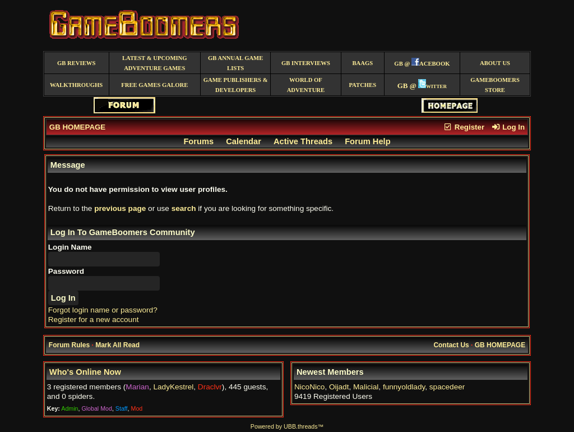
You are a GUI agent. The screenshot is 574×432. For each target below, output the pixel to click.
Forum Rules (69, 345)
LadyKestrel (173, 387)
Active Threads (303, 141)
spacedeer (447, 387)
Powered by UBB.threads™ (287, 426)
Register (463, 127)
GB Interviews (305, 63)
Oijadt (339, 387)
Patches (362, 85)
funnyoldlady (404, 387)
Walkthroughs (76, 85)
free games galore (154, 85)
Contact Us (451, 345)
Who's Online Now (85, 371)
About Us (495, 63)
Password (66, 271)
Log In (508, 127)
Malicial (365, 387)
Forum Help (367, 141)
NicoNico (309, 387)
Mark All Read (117, 345)
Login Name (70, 247)
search (184, 208)
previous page (120, 208)
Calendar (243, 141)
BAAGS (362, 63)
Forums (198, 141)
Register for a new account (93, 319)
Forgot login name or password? (103, 310)
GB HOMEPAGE (77, 127)
